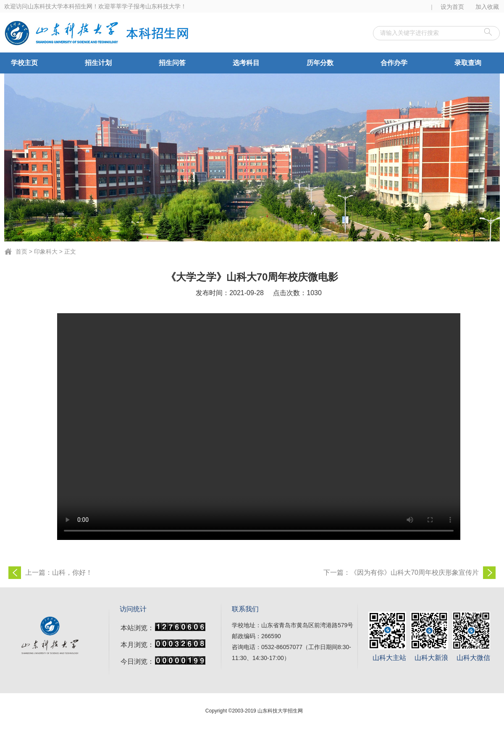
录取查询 (467, 62)
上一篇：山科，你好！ (58, 572)
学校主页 (24, 62)
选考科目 (246, 62)
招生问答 (172, 62)
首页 (21, 251)
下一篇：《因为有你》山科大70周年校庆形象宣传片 (401, 572)
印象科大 (46, 251)
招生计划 (98, 62)
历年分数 (320, 62)
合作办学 (394, 62)
